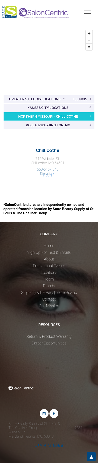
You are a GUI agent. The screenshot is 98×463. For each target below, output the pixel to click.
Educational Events (49, 266)
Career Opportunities (49, 343)
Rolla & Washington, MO (58, 125)
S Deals (49, 368)
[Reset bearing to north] (89, 46)
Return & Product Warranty (48, 336)
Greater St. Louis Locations (36, 99)
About (49, 259)
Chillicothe (47, 150)
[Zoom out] (89, 40)
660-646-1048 (47, 169)
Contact (49, 299)
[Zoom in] (89, 33)
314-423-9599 (49, 444)
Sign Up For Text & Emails (49, 252)
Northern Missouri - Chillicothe (54, 116)
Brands (49, 286)
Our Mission (49, 306)
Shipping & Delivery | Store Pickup (49, 292)
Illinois (82, 99)
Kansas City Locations (59, 108)
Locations (49, 272)
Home (49, 246)
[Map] (49, 61)
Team (49, 279)
